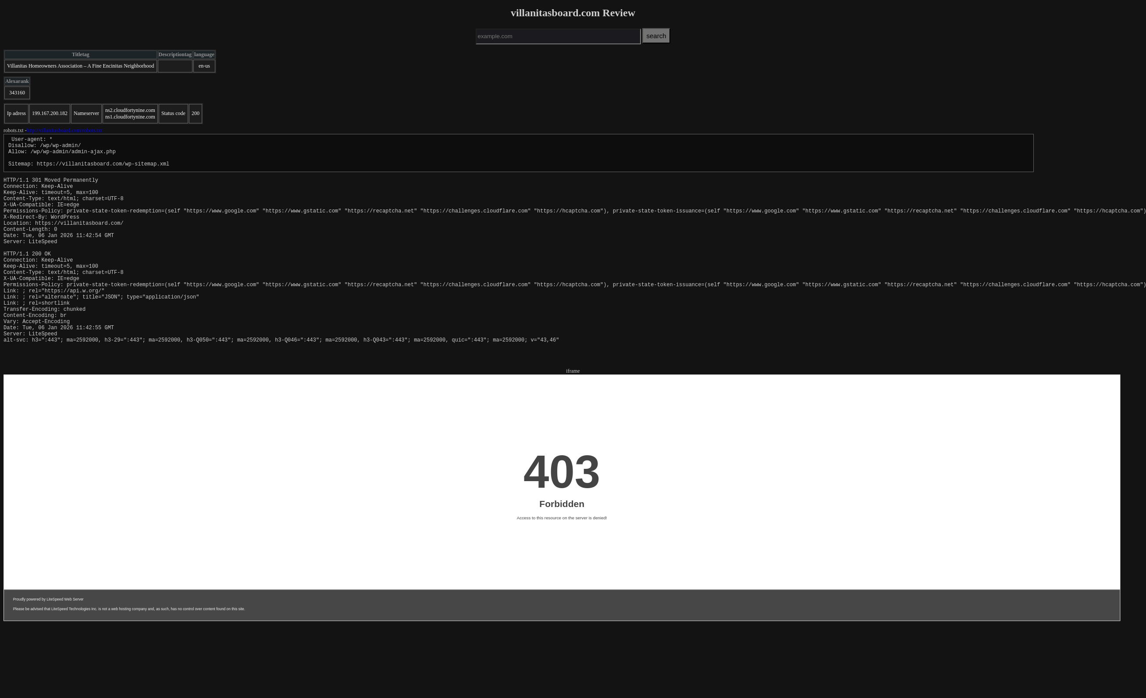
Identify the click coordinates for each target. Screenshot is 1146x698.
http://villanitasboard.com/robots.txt (65, 130)
